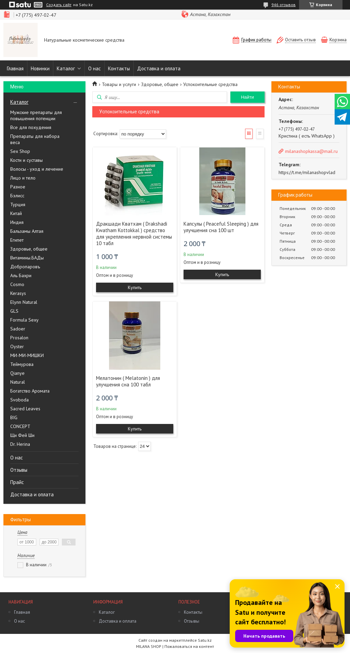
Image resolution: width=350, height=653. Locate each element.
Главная (15, 68)
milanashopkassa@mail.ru (311, 151)
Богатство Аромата (30, 391)
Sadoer (17, 329)
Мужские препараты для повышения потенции (36, 115)
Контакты (119, 68)
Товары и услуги (119, 84)
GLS (14, 311)
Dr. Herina (20, 444)
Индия (17, 222)
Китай (16, 213)
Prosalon (19, 338)
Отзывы (18, 470)
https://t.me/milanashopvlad (307, 172)
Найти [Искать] (247, 97)
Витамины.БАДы (27, 258)
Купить (135, 287)
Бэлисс (17, 196)
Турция (17, 204)
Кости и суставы (26, 160)
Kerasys (18, 293)
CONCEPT (20, 426)
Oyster (17, 346)
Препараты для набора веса (34, 139)
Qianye (17, 373)
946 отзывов (283, 4)
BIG (13, 417)
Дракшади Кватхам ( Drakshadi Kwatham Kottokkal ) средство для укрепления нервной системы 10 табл (134, 233)
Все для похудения (30, 127)
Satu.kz (205, 640)
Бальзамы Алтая (26, 231)
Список (260, 134)
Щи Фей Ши (22, 435)
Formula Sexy (24, 320)
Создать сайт (58, 4)
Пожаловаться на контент (189, 646)
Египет (17, 240)
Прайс (17, 482)
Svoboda (19, 400)
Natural (17, 382)
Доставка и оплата (158, 68)
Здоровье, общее (29, 249)
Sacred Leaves (25, 409)
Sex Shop (20, 151)
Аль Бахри (20, 275)
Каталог (66, 68)
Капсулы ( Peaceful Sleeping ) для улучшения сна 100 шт (221, 227)
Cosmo (17, 284)
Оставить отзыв (300, 40)
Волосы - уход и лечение (36, 169)
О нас (94, 68)
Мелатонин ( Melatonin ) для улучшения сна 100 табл (128, 381)
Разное (17, 187)
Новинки (40, 68)
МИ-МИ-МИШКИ (27, 355)
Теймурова (21, 364)
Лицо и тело (23, 178)
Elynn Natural (23, 302)
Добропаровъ (25, 267)
